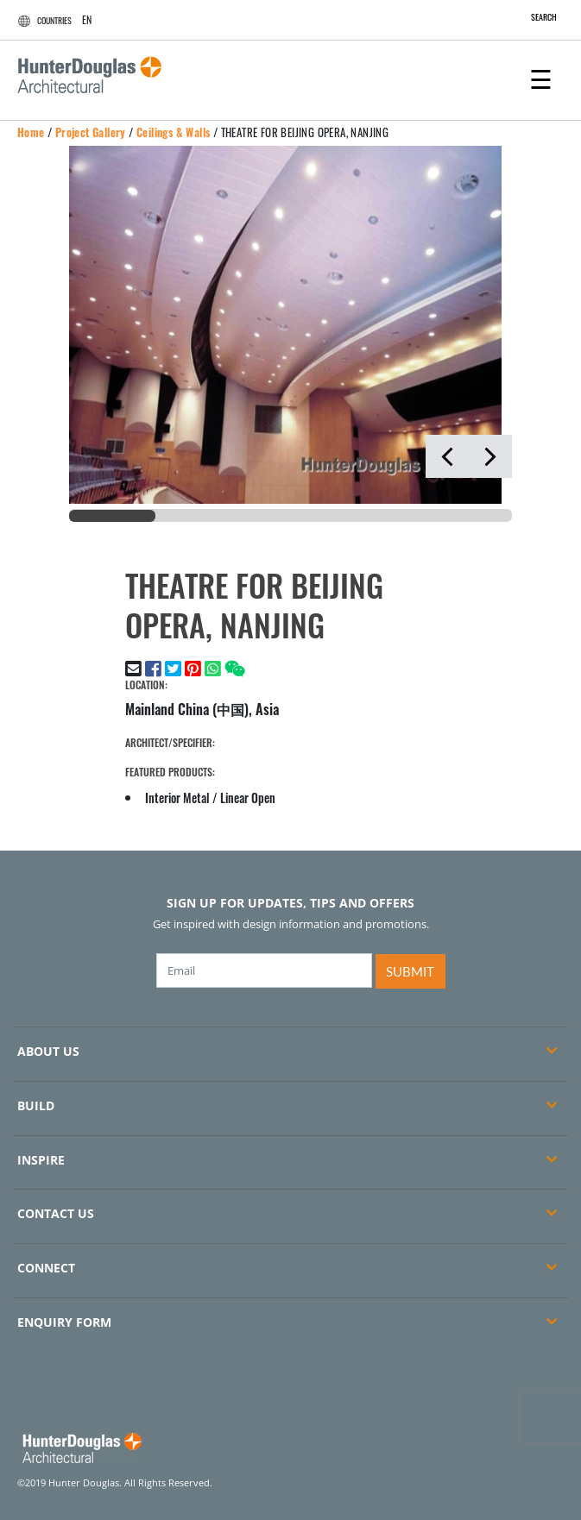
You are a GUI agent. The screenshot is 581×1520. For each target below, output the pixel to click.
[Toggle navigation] (541, 77)
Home (31, 132)
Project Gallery (90, 132)
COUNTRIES (42, 20)
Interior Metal (177, 797)
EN (87, 19)
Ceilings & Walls (173, 132)
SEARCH (534, 16)
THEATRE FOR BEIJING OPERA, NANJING (305, 132)
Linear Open (247, 797)
